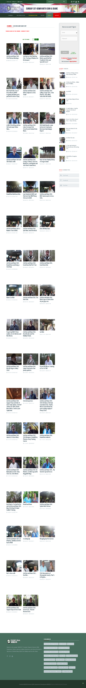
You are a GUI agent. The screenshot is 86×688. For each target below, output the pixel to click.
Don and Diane (62, 643)
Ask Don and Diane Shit (49, 659)
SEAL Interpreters (28, 401)
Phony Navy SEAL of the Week (51, 643)
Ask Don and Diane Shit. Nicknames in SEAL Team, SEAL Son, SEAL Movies (13, 472)
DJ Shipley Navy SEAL (66, 670)
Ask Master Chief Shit (61, 663)
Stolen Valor (61, 655)
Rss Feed (64, 175)
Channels (10, 15)
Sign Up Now (72, 61)
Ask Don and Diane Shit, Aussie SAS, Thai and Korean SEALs (29, 609)
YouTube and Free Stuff (70, 655)
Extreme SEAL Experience (50, 663)
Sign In (14, 1)
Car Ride (42, 332)
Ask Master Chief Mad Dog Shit (51, 655)
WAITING (65, 52)
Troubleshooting (32, 15)
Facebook (64, 180)
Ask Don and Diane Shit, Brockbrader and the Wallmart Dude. (29, 334)
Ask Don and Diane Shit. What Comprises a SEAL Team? (29, 93)
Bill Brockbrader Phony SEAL (50, 666)
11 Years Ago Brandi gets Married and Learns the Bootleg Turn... (72, 147)
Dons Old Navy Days (45, 229)
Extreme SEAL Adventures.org (51, 651)
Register (20, 1)
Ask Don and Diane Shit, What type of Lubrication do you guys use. (47, 299)
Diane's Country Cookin (63, 647)
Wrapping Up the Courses (47, 539)
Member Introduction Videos (50, 647)
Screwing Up (26, 539)
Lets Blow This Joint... (70, 137)
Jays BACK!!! (68, 91)
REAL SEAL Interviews (69, 659)
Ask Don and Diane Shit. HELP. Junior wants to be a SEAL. (47, 196)
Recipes (42, 15)
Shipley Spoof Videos (63, 651)
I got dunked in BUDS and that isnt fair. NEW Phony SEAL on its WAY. (30, 196)
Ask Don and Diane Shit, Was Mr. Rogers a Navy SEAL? (12, 368)
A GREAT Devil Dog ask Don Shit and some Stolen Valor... (13, 127)
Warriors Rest (69, 643)
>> (37, 39)
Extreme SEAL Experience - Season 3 (52, 670)
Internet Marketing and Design (59, 683)
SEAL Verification (21, 15)
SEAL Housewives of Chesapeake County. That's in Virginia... (47, 575)
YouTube (64, 185)
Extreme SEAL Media (62, 666)
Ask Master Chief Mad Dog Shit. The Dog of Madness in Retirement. (30, 58)
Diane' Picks (71, 666)
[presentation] (72, 45)
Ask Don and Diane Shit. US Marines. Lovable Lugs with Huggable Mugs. (30, 472)
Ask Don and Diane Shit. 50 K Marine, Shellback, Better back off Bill (13, 541)
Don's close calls (10, 573)
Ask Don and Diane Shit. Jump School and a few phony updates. (29, 368)
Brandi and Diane (27, 504)
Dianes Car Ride (10, 297)
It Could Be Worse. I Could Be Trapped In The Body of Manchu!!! (72, 110)
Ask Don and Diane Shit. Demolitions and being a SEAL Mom (12, 265)
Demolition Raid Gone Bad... (13, 194)
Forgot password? (73, 53)
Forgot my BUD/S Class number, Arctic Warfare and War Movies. (13, 334)
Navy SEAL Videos (59, 659)
